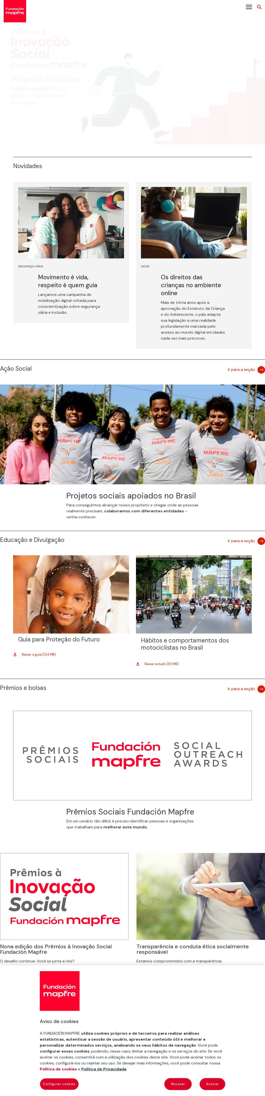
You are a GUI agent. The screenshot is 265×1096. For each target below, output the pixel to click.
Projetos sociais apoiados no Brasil (131, 496)
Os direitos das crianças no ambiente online (191, 285)
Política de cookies (58, 1069)
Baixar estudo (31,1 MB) (162, 664)
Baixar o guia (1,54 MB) (39, 654)
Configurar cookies (59, 1084)
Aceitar (212, 1084)
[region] (132, 1030)
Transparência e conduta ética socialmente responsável (192, 949)
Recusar (178, 1084)
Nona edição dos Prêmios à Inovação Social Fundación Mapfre (56, 949)
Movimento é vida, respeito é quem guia (67, 281)
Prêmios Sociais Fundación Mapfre (130, 812)
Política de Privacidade (104, 1069)
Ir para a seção (241, 369)
